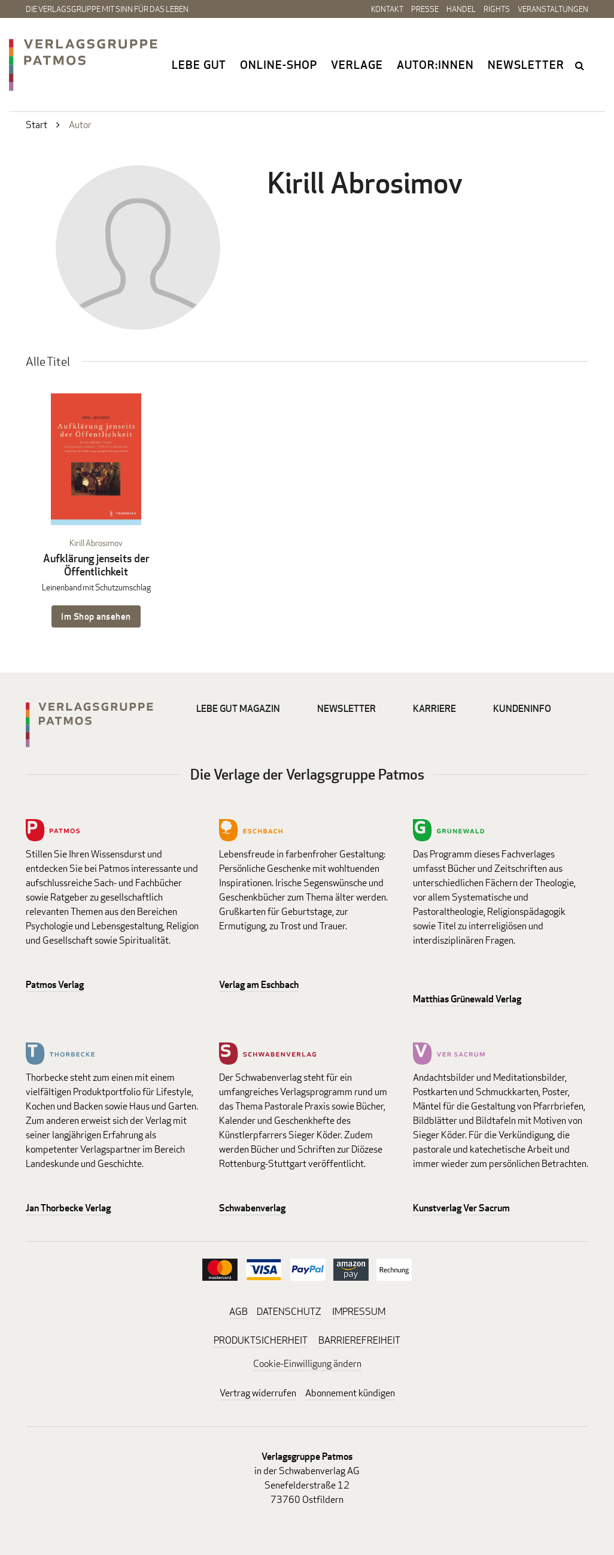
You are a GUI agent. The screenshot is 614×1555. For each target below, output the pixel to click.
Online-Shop (278, 64)
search (580, 65)
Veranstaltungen (553, 9)
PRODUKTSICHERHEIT (261, 1340)
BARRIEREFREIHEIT (359, 1340)
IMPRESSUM (358, 1311)
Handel (461, 9)
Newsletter (526, 64)
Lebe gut (199, 64)
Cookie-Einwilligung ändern (307, 1363)
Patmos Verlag (55, 984)
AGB (238, 1311)
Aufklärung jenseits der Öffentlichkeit (96, 564)
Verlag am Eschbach (259, 984)
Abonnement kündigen (350, 1393)
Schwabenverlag (252, 1208)
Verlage (357, 64)
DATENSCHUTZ (289, 1311)
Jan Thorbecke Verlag (68, 1208)
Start (36, 125)
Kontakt (387, 9)
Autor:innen (435, 64)
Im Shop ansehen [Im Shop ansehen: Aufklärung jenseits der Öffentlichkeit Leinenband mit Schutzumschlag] (96, 616)
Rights (497, 9)
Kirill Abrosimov (96, 542)
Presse (425, 9)
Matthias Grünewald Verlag (467, 999)
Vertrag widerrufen (258, 1393)
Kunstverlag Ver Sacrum (461, 1208)
